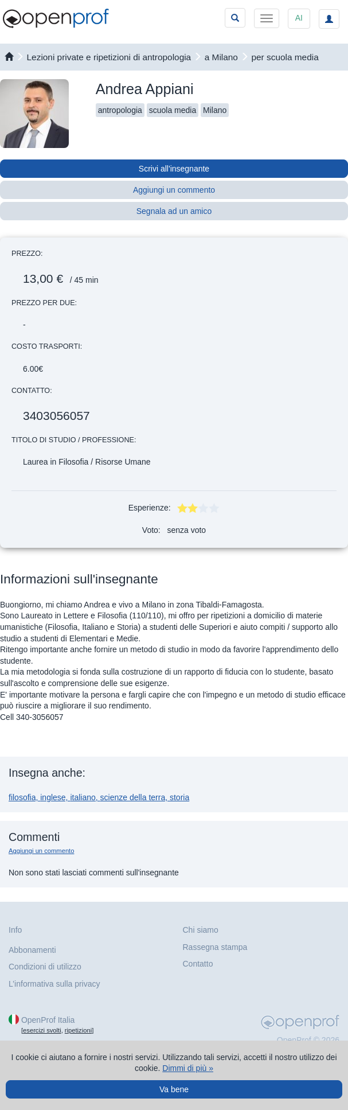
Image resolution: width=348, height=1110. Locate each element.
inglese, (55, 797)
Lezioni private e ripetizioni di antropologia (109, 57)
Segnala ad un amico (174, 211)
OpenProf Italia (48, 1020)
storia (179, 797)
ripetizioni (78, 1030)
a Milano (221, 57)
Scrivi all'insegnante (174, 168)
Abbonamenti (32, 950)
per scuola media (285, 57)
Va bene (174, 1089)
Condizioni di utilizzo (45, 966)
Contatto (198, 963)
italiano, (85, 797)
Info (15, 929)
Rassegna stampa (215, 947)
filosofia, (24, 797)
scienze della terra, (135, 797)
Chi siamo (200, 929)
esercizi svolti (42, 1030)
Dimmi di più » (187, 1068)
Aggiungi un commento (174, 189)
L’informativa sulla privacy (54, 983)
